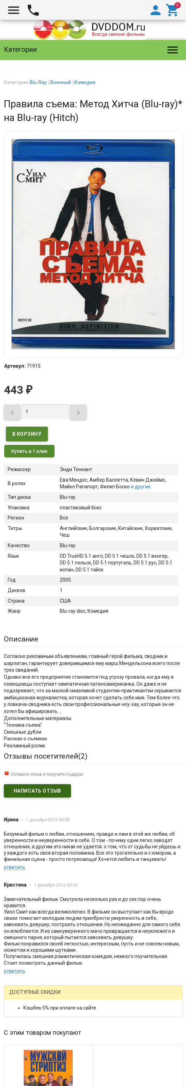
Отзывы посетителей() (45, 756)
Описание (21, 639)
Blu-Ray (38, 82)
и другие (140, 486)
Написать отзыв (37, 791)
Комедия (84, 82)
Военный (60, 82)
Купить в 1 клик (29, 451)
